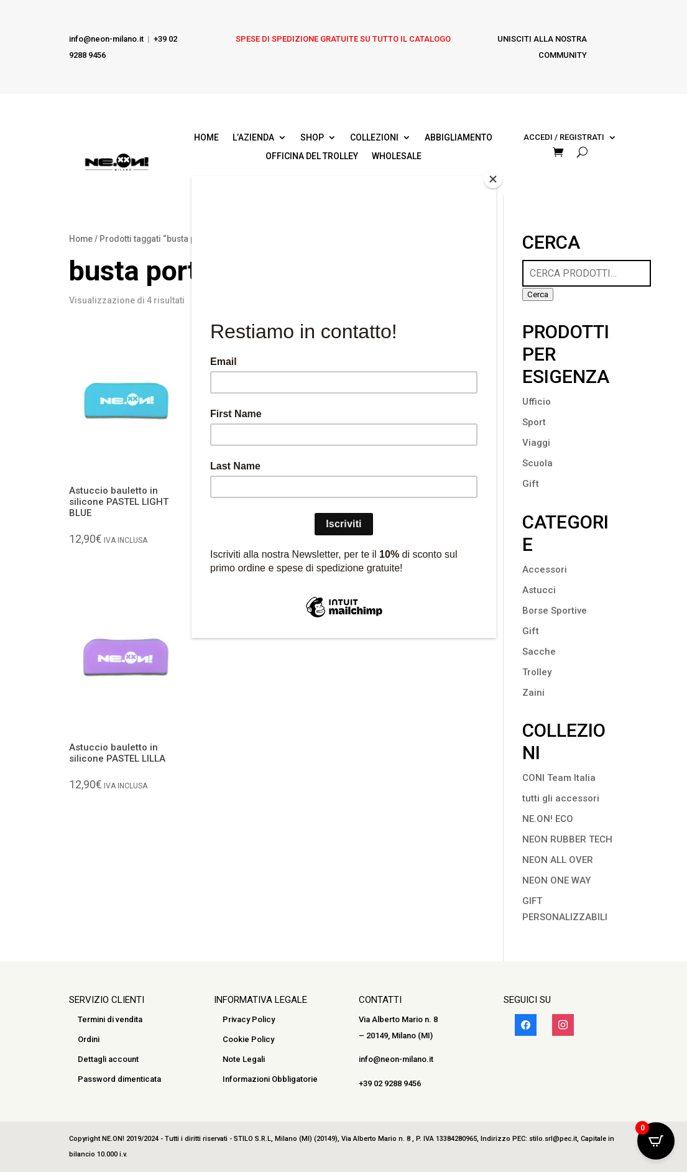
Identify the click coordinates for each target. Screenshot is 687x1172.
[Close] (493, 179)
